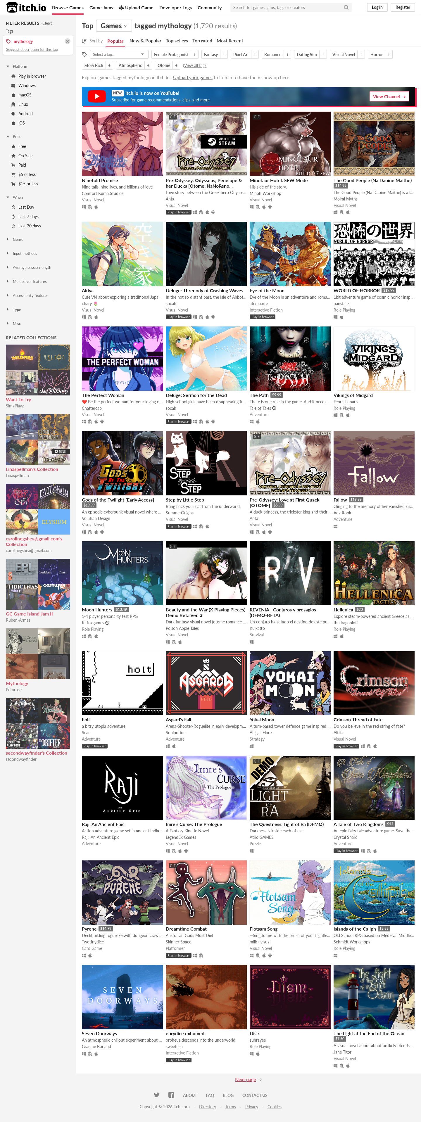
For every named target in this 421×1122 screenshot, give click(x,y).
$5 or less (23, 174)
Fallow (340, 499)
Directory (207, 1106)
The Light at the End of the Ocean (369, 1033)
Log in (377, 7)
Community (210, 7)
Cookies (275, 1106)
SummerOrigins (180, 512)
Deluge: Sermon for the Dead (196, 395)
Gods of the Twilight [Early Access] (118, 499)
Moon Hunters (97, 609)
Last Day (22, 207)
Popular (115, 41)
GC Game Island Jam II (29, 613)
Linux (19, 104)
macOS (21, 94)
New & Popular (145, 40)
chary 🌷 (90, 303)
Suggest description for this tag (32, 49)
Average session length (28, 267)
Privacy (251, 1106)
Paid (18, 164)
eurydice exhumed (185, 1033)
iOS (18, 122)
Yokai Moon (262, 719)
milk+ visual (260, 941)
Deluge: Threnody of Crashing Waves (204, 290)
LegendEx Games (181, 837)
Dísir (254, 1033)
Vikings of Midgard (353, 395)
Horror (376, 54)
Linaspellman (17, 475)
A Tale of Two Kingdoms (359, 824)
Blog (228, 1095)
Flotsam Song (263, 928)
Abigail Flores (261, 732)
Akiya (88, 290)
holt (86, 719)
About (190, 1095)
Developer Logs (175, 7)
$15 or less (24, 183)
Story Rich (93, 65)
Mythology (17, 683)
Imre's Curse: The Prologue (194, 824)
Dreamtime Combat (186, 928)
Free (18, 146)
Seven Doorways (99, 1033)
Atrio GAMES (262, 837)
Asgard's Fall (178, 719)
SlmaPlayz (15, 405)
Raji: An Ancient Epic (103, 824)
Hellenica (343, 609)
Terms (230, 1106)
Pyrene (89, 928)
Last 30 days (26, 225)
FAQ (210, 1095)
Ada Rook (342, 512)
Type (13, 309)
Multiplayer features (26, 281)
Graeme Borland (96, 1046)
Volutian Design (96, 518)
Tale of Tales (260, 408)
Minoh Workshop (265, 193)
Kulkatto (257, 628)
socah (171, 303)
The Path (259, 395)
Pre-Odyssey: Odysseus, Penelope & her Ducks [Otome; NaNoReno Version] (204, 185)
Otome (164, 65)
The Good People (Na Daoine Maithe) (373, 180)
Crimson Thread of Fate (358, 719)
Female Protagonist (171, 54)
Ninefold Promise (100, 180)
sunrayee (258, 1040)
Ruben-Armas (18, 620)
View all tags (195, 65)
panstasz (341, 303)
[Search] (346, 7)
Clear (46, 23)
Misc (13, 323)
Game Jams (101, 7)
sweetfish (174, 1046)
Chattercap (92, 408)
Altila (338, 732)
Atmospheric (130, 65)
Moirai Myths (346, 198)
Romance (272, 54)
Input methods (21, 253)
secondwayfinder (21, 759)
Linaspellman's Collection (32, 469)
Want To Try (18, 399)
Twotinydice (93, 941)
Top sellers (177, 40)
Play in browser (28, 76)
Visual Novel (343, 54)
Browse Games (68, 7)
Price (13, 136)
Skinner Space (178, 941)
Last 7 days (25, 216)
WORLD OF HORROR (357, 290)
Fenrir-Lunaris (346, 401)
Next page (245, 1079)
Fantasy (211, 54)
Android (22, 113)
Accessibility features (27, 295)
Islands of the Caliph (355, 928)
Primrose (14, 689)
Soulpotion (176, 732)
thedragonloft (346, 622)
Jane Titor (342, 1052)
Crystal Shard (346, 837)
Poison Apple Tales (182, 628)
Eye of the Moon (267, 290)
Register (403, 7)
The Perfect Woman (103, 395)
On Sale (21, 155)
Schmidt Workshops (352, 941)
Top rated (202, 40)
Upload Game (136, 7)
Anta (170, 198)
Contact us (255, 1095)
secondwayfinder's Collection (36, 753)
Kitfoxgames (93, 622)
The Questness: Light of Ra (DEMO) (287, 824)
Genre (14, 239)
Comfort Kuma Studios (102, 193)
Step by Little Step (185, 499)
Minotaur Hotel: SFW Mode (279, 180)
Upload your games (193, 77)
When (14, 197)
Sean (86, 732)
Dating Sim (307, 54)
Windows (23, 85)
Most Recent (230, 40)
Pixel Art (241, 54)
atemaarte (259, 303)
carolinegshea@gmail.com (29, 550)
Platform (16, 66)
